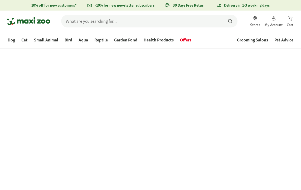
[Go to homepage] (29, 21)
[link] (255, 21)
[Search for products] (230, 21)
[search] (149, 21)
